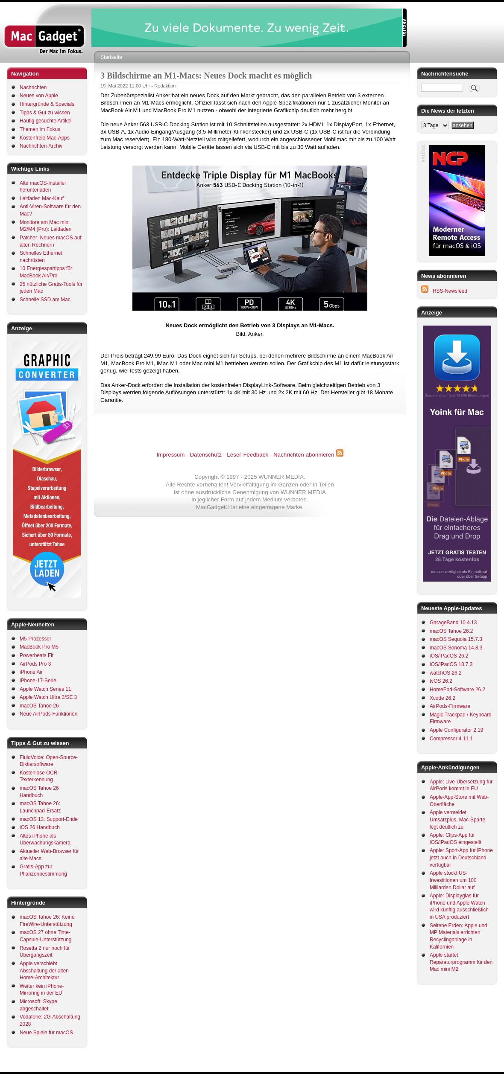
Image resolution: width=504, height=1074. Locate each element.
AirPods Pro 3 (35, 664)
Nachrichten (33, 87)
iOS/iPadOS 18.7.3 (451, 664)
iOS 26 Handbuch (40, 827)
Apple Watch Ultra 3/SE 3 (48, 697)
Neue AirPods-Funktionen (48, 714)
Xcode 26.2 (442, 698)
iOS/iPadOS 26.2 (449, 656)
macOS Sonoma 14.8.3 (456, 648)
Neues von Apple (39, 96)
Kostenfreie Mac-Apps (45, 138)
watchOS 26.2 (446, 673)
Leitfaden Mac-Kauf (42, 198)
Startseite (111, 57)
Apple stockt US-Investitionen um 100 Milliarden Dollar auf (453, 880)
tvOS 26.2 (441, 681)
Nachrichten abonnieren (303, 454)
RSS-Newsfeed (450, 291)
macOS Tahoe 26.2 (451, 631)
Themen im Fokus (40, 129)
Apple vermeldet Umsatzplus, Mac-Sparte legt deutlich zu (457, 819)
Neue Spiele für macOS (46, 1033)
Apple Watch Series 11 (45, 689)
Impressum (170, 454)
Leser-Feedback (247, 454)
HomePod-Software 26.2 (457, 690)
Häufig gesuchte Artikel (45, 121)
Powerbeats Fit (36, 655)
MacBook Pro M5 (39, 647)
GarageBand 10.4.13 (453, 623)
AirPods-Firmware (450, 706)
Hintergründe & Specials (47, 104)
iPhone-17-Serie (38, 681)
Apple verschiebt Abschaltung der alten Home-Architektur (44, 970)
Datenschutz (206, 454)
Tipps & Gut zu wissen (45, 113)
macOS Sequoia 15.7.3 (456, 639)
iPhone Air (31, 672)
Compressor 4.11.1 (451, 739)
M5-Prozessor (35, 639)
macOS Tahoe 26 (39, 706)
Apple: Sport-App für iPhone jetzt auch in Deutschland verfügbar (461, 857)
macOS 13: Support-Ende (49, 819)
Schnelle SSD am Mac (45, 300)
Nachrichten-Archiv (41, 146)
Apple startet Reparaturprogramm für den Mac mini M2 (461, 962)
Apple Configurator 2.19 (456, 730)
